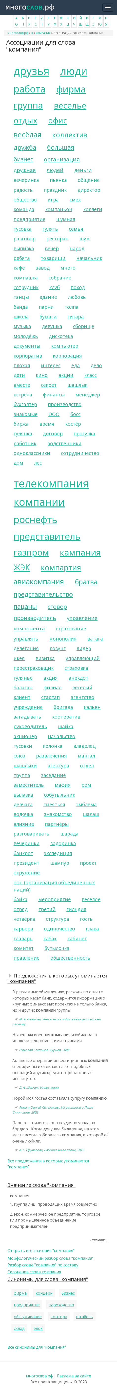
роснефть (35, 519)
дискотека (61, 336)
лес (38, 462)
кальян (92, 707)
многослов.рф (17, 33)
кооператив (66, 716)
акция (50, 677)
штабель (84, 1316)
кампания (80, 552)
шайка (65, 726)
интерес (50, 365)
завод (43, 267)
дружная (25, 170)
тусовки (23, 746)
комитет (24, 948)
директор (89, 190)
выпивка (24, 248)
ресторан (57, 238)
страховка (76, 668)
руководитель (30, 726)
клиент (22, 697)
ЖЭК (22, 567)
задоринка (63, 843)
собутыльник (59, 794)
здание (48, 297)
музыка (22, 326)
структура (57, 919)
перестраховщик (34, 668)
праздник (55, 190)
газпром (31, 552)
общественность (70, 957)
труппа (22, 775)
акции (65, 375)
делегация (26, 648)
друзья (31, 70)
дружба (25, 147)
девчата (23, 804)
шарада (69, 833)
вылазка (23, 794)
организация (62, 159)
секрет (49, 385)
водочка (23, 814)
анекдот (78, 677)
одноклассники (32, 453)
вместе (22, 385)
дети (19, 375)
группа (28, 105)
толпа (71, 307)
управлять (26, 638)
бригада (63, 707)
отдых (25, 120)
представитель (47, 536)
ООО (53, 414)
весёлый (82, 687)
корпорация (67, 355)
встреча (23, 394)
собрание (60, 277)
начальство (61, 736)
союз (19, 755)
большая (60, 147)
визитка (45, 658)
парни (46, 307)
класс (90, 375)
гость (86, 919)
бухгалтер (25, 404)
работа (29, 88)
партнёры (57, 824)
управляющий (83, 658)
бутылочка (56, 948)
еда (75, 365)
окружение (27, 872)
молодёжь (26, 336)
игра (53, 199)
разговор (25, 238)
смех (75, 199)
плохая (22, 365)
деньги (83, 170)
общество (25, 199)
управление (82, 617)
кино (42, 375)
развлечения (51, 755)
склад (19, 1328)
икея (19, 658)
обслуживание (28, 1316)
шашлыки (25, 765)
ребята (22, 258)
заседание (53, 775)
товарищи (53, 258)
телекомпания (51, 483)
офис (57, 120)
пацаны (25, 606)
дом (18, 462)
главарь (23, 938)
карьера (23, 928)
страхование (71, 628)
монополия (63, 638)
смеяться (54, 804)
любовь (77, 297)
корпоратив (28, 355)
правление (26, 957)
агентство (82, 697)
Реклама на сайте (74, 1376)
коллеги (92, 209)
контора (59, 1316)
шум (84, 238)
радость (23, 190)
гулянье (23, 677)
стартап (50, 697)
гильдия (76, 909)
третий (47, 909)
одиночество (59, 928)
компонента (29, 628)
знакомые (26, 414)
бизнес (23, 159)
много (68, 267)
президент (26, 863)
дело (96, 365)
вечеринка (26, 180)
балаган (23, 687)
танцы (21, 297)
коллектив (69, 134)
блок (38, 1328)
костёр (73, 423)
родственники (64, 443)
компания (43, 33)
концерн (44, 1293)
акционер (25, 736)
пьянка (58, 180)
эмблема (86, 804)
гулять (50, 228)
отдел (87, 765)
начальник (89, 258)
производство (64, 404)
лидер (84, 648)
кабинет (77, 938)
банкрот (23, 853)
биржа (21, 423)
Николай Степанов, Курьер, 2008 (44, 1050)
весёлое (91, 899)
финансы (54, 394)
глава (92, 928)
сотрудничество (80, 453)
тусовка (23, 228)
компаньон (58, 209)
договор (53, 433)
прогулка (84, 433)
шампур (59, 863)
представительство (43, 594)
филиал (52, 687)
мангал (86, 755)
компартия (61, 567)
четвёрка (24, 919)
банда (21, 307)
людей (55, 170)
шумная (65, 219)
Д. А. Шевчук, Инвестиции (38, 1087)
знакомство (58, 814)
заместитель (29, 784)
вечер (52, 248)
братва (86, 581)
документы (27, 345)
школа (21, 316)
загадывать (27, 716)
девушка (52, 326)
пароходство (61, 1305)
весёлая (27, 134)
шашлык (77, 385)
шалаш (91, 814)
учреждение (28, 707)
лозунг (58, 648)
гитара (75, 316)
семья (76, 228)
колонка (52, 746)
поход (78, 287)
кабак (50, 938)
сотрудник (26, 287)
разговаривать (31, 833)
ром (86, 784)
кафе (19, 267)
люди (73, 71)
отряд (21, 909)
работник (25, 443)
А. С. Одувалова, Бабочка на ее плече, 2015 (51, 1150)
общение (89, 180)
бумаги (48, 316)
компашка (26, 277)
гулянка (23, 433)
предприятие (29, 219)
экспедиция (58, 853)
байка (20, 899)
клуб (54, 287)
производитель (35, 618)
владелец (84, 746)
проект (88, 863)
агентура (58, 765)
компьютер (64, 345)
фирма (71, 89)
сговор (57, 606)
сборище (83, 326)
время (46, 423)
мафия (63, 784)
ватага (95, 638)
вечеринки (26, 843)
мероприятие (54, 899)
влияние (24, 824)
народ (77, 248)
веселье (70, 105)
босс (75, 414)
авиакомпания (39, 581)
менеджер (88, 394)
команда (24, 209)
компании (39, 502)
